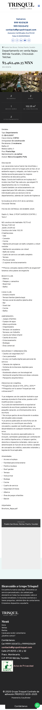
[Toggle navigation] (39, 6)
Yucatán (32, 47)
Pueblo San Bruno (10, 47)
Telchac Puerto (23, 47)
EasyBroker (25, 698)
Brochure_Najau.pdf (10, 509)
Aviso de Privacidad (23, 666)
